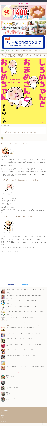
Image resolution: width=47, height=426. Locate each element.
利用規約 (2, 415)
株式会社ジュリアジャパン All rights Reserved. (6, 421)
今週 (23, 325)
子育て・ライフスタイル (12, 50)
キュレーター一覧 (4, 403)
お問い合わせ (3, 417)
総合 (39, 325)
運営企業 (2, 412)
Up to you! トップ (4, 50)
